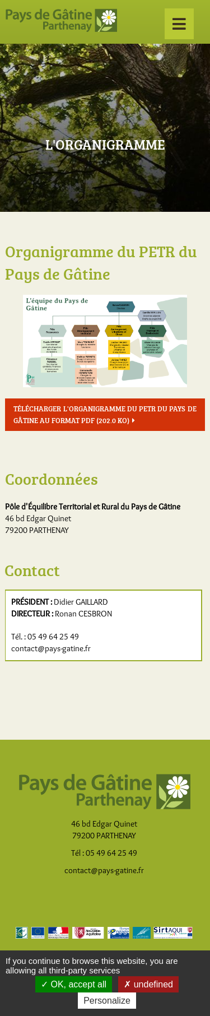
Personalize (106, 1000)
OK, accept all (73, 984)
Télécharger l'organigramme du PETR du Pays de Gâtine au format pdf (104, 414)
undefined (148, 984)
